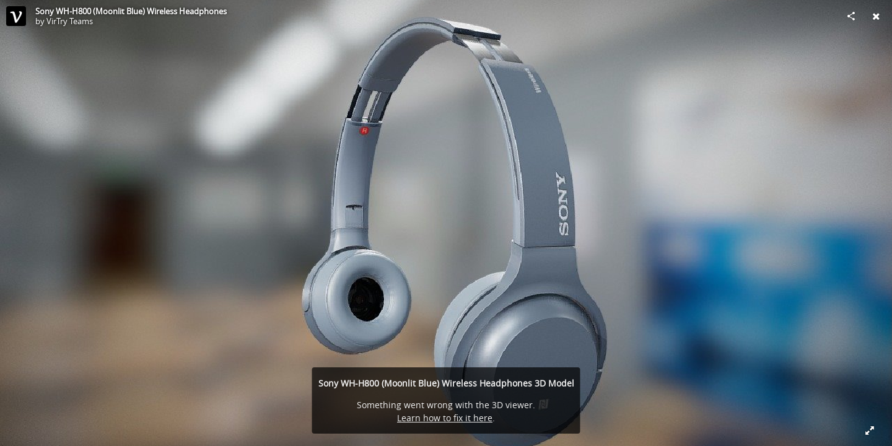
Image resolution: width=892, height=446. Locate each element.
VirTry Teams (69, 21)
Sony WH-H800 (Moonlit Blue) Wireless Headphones (131, 11)
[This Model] (16, 16)
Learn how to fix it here (444, 418)
